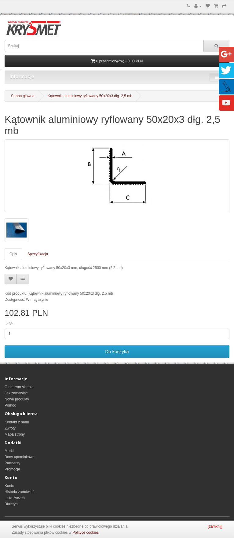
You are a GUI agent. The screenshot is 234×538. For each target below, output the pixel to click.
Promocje (12, 469)
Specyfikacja (37, 254)
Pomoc (10, 405)
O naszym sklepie (19, 387)
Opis (13, 254)
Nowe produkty (17, 399)
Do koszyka (117, 351)
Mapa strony (15, 434)
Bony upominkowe (20, 457)
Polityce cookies (85, 532)
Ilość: (9, 324)
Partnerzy (12, 463)
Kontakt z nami (17, 422)
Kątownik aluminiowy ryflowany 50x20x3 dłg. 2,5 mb (90, 96)
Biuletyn (11, 504)
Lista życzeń (15, 498)
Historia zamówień (20, 492)
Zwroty (10, 428)
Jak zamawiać (16, 393)
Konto (9, 486)
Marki (9, 451)
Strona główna (23, 96)
